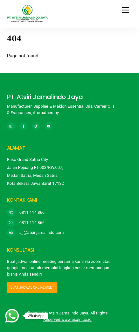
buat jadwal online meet (32, 287)
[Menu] (125, 10)
